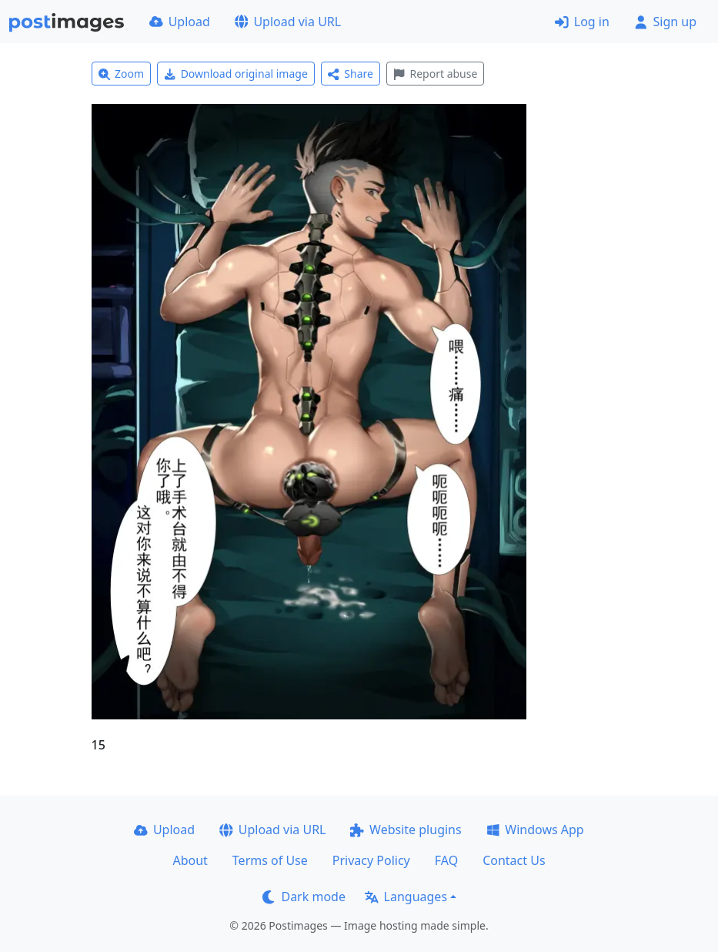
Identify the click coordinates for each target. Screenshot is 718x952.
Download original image (236, 73)
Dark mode (304, 896)
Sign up (665, 21)
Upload (179, 21)
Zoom (122, 73)
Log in (582, 21)
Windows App (535, 829)
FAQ (446, 860)
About (189, 860)
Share (350, 73)
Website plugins (405, 829)
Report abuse (435, 73)
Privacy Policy (371, 860)
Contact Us (514, 860)
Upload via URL (288, 21)
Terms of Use (270, 860)
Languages (406, 896)
